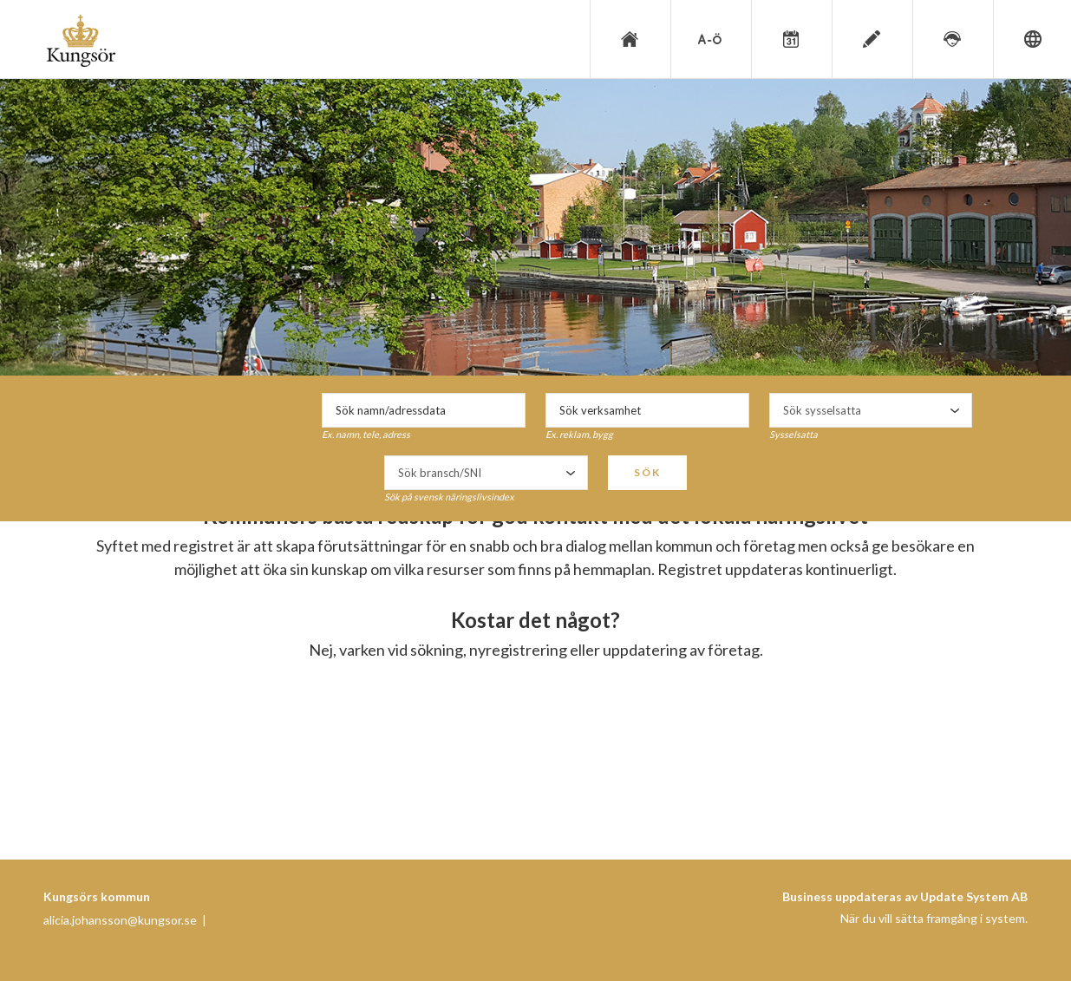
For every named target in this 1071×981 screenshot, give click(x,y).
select (954, 410)
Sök (647, 472)
